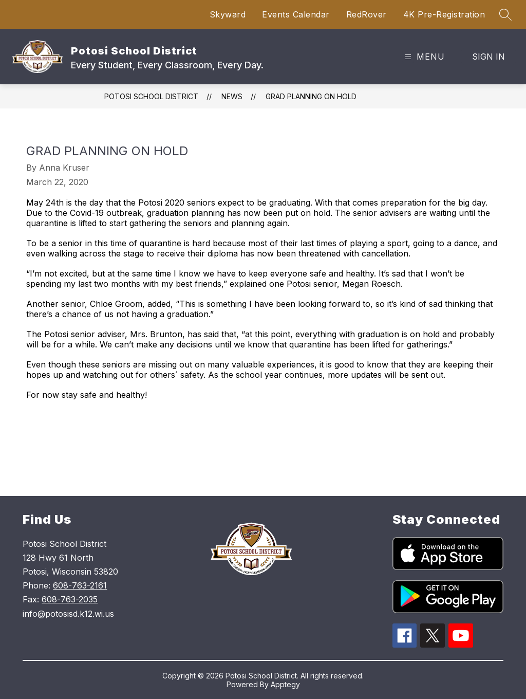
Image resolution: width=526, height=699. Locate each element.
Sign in (488, 56)
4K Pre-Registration (444, 14)
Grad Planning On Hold (311, 96)
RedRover (366, 14)
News (231, 96)
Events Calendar (296, 14)
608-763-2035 (70, 599)
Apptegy (285, 684)
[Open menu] (423, 56)
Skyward (228, 14)
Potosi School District (151, 96)
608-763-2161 (80, 585)
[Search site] (505, 14)
